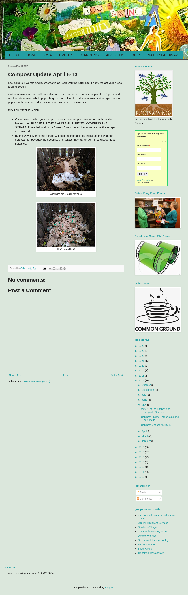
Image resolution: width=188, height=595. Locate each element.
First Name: (141, 154)
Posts (141, 492)
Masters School (146, 544)
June (145, 399)
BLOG (14, 55)
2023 (142, 350)
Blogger (109, 587)
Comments (144, 498)
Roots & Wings (50, 17)
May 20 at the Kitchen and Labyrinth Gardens (155, 411)
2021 (142, 360)
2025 (142, 346)
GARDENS (90, 55)
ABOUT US (115, 55)
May (144, 404)
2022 (142, 355)
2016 (142, 447)
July (144, 394)
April (144, 431)
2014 (142, 457)
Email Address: (143, 146)
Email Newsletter (144, 180)
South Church (145, 548)
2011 (142, 472)
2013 (142, 462)
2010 (142, 476)
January (146, 441)
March (145, 436)
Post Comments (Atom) (37, 381)
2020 (142, 365)
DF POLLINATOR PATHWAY (155, 55)
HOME (31, 55)
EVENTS (66, 55)
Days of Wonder (147, 535)
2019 (142, 370)
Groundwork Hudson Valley (153, 540)
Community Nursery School (153, 531)
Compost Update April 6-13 (156, 424)
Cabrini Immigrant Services (153, 522)
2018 (142, 375)
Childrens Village (147, 527)
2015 (142, 452)
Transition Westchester (151, 553)
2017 (142, 380)
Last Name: (141, 163)
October (146, 384)
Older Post (117, 375)
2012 (142, 466)
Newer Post (15, 375)
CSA (48, 55)
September (148, 389)
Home (66, 375)
